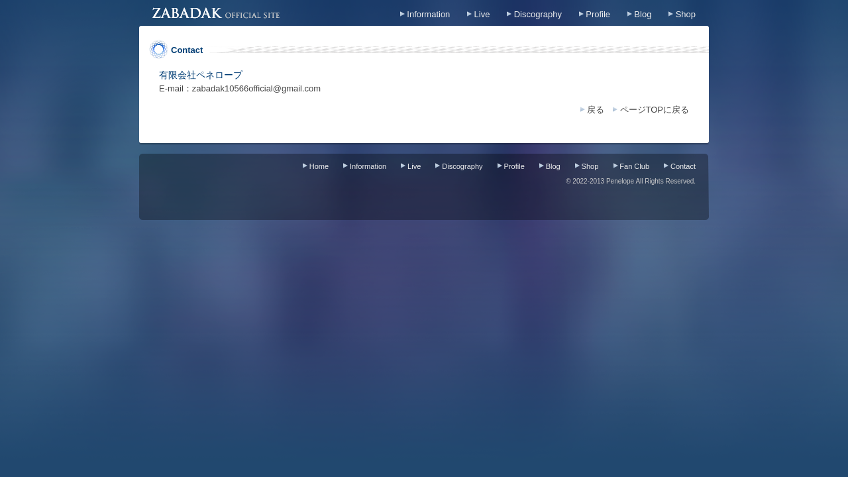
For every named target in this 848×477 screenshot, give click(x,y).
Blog (642, 14)
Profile (598, 14)
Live (482, 14)
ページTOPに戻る (655, 110)
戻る (595, 110)
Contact (683, 166)
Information (428, 14)
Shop (686, 14)
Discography (538, 14)
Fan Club (634, 166)
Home (319, 166)
